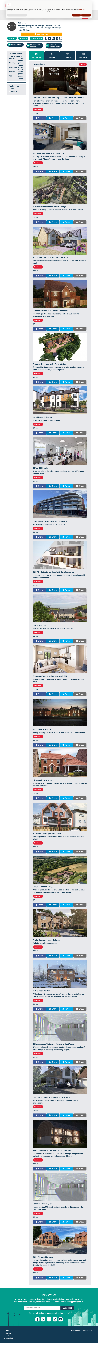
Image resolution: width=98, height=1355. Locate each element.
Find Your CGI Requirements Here (48, 842)
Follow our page (51, 35)
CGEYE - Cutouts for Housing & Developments (53, 579)
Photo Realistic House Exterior (46, 950)
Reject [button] (76, 15)
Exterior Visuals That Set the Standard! (50, 316)
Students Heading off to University (48, 158)
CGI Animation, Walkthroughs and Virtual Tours (53, 1054)
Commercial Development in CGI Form (50, 528)
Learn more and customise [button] (17, 15)
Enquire (13, 39)
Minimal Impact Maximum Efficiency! (49, 211)
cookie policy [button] (82, 9)
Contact (8, 1345)
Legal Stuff (9, 1350)
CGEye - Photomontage (43, 896)
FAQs (7, 1348)
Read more (39, 114)
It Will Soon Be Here (42, 1001)
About (8, 1343)
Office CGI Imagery (41, 474)
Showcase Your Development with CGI (50, 684)
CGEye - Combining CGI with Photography (51, 1108)
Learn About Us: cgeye (43, 1215)
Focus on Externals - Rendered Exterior (50, 262)
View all (82, 68)
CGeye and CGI (39, 633)
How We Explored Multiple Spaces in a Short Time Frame (58, 102)
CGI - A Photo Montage (43, 1269)
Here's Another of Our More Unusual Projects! (53, 1162)
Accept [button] (86, 15)
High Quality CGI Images (43, 789)
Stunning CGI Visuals (42, 738)
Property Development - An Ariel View (50, 370)
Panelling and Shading (42, 423)
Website (26, 39)
